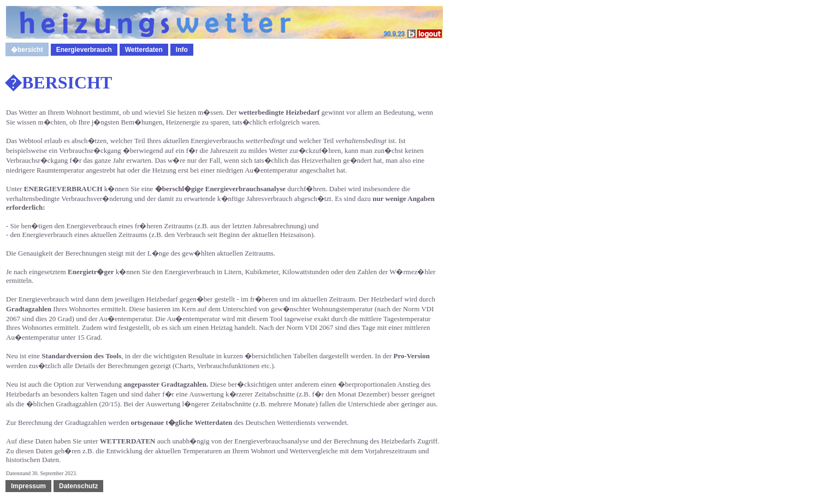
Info (182, 50)
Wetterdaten (144, 50)
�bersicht (27, 50)
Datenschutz (78, 486)
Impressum (28, 486)
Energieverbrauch (84, 50)
